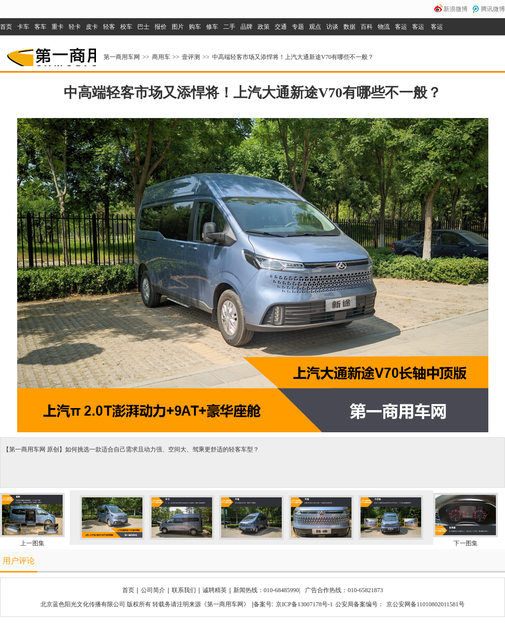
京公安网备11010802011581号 (425, 604)
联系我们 (184, 590)
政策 (264, 26)
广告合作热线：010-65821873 (344, 590)
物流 (384, 26)
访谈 (332, 26)
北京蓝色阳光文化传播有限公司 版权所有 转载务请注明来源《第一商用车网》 (144, 604)
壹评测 (191, 57)
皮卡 (92, 26)
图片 (178, 26)
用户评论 (19, 560)
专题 (298, 26)
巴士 (143, 26)
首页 (6, 26)
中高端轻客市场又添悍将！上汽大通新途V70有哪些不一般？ (293, 57)
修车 (212, 26)
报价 (161, 26)
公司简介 (153, 590)
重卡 (58, 26)
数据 (349, 26)
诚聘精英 (215, 590)
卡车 (23, 26)
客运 (401, 26)
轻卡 (75, 26)
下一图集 (465, 543)
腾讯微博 (493, 9)
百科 (367, 26)
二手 (229, 26)
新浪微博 (455, 9)
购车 (195, 26)
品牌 (246, 26)
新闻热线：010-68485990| (266, 590)
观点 (315, 26)
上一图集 (32, 543)
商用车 (161, 57)
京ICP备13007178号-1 (304, 604)
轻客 (109, 26)
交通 (281, 26)
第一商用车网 (50, 53)
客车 (40, 26)
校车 (126, 26)
